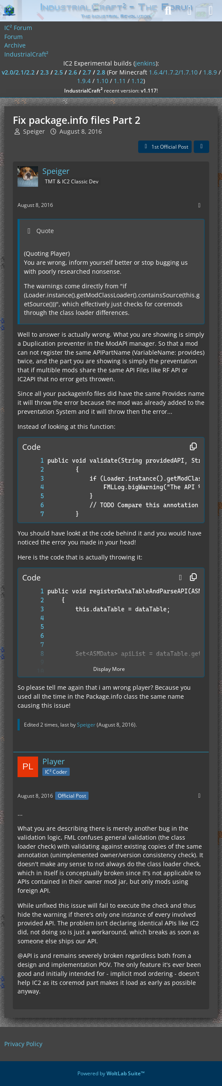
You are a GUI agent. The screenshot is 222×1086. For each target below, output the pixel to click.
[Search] (168, 10)
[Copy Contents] (193, 447)
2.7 (87, 72)
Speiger (34, 131)
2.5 (58, 72)
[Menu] (210, 10)
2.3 (44, 72)
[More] (199, 205)
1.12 (137, 81)
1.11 (120, 81)
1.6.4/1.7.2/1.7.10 (173, 72)
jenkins (145, 63)
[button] (180, 577)
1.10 (102, 81)
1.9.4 (84, 81)
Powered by (111, 1073)
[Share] (201, 147)
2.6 (72, 72)
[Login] (189, 10)
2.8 (101, 72)
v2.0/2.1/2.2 (18, 72)
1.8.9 (210, 72)
